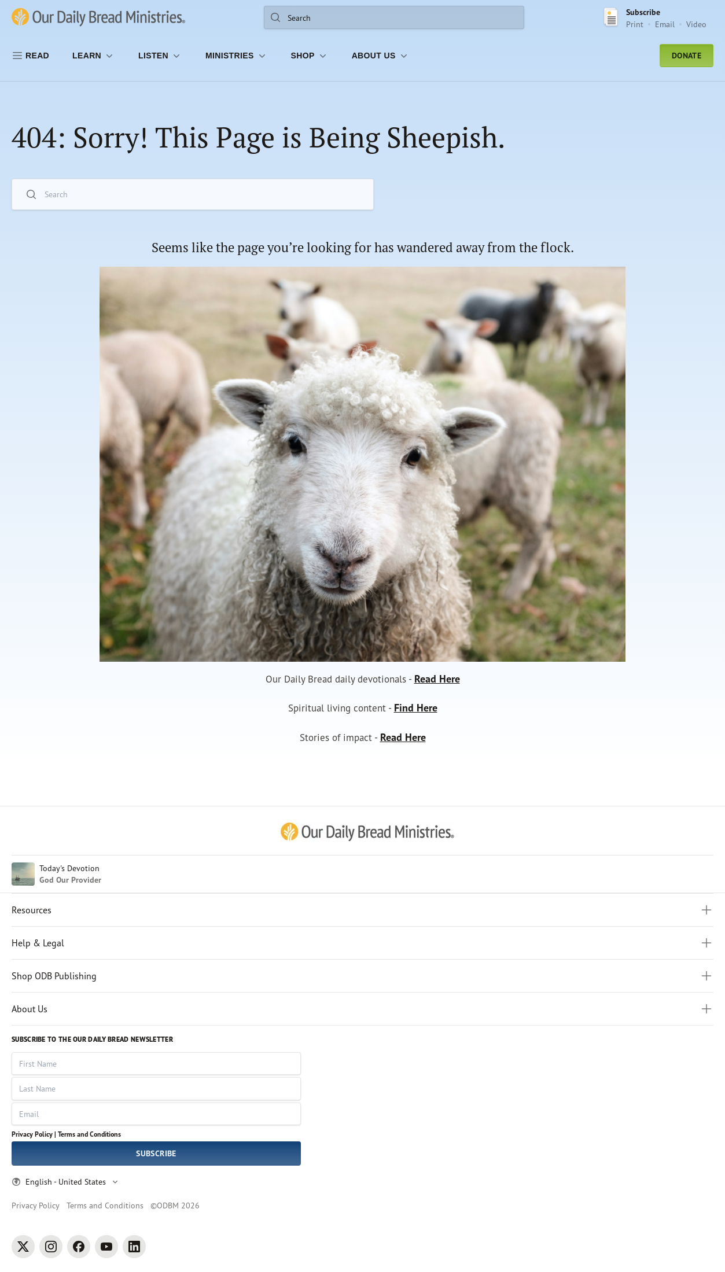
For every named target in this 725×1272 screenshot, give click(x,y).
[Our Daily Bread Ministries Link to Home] (98, 17)
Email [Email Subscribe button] (665, 24)
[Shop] (310, 55)
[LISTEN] (160, 55)
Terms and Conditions (89, 1134)
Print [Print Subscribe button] (634, 24)
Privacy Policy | (34, 1134)
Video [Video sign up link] (696, 24)
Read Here (441, 680)
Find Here (418, 711)
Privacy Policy (36, 1205)
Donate (686, 55)
